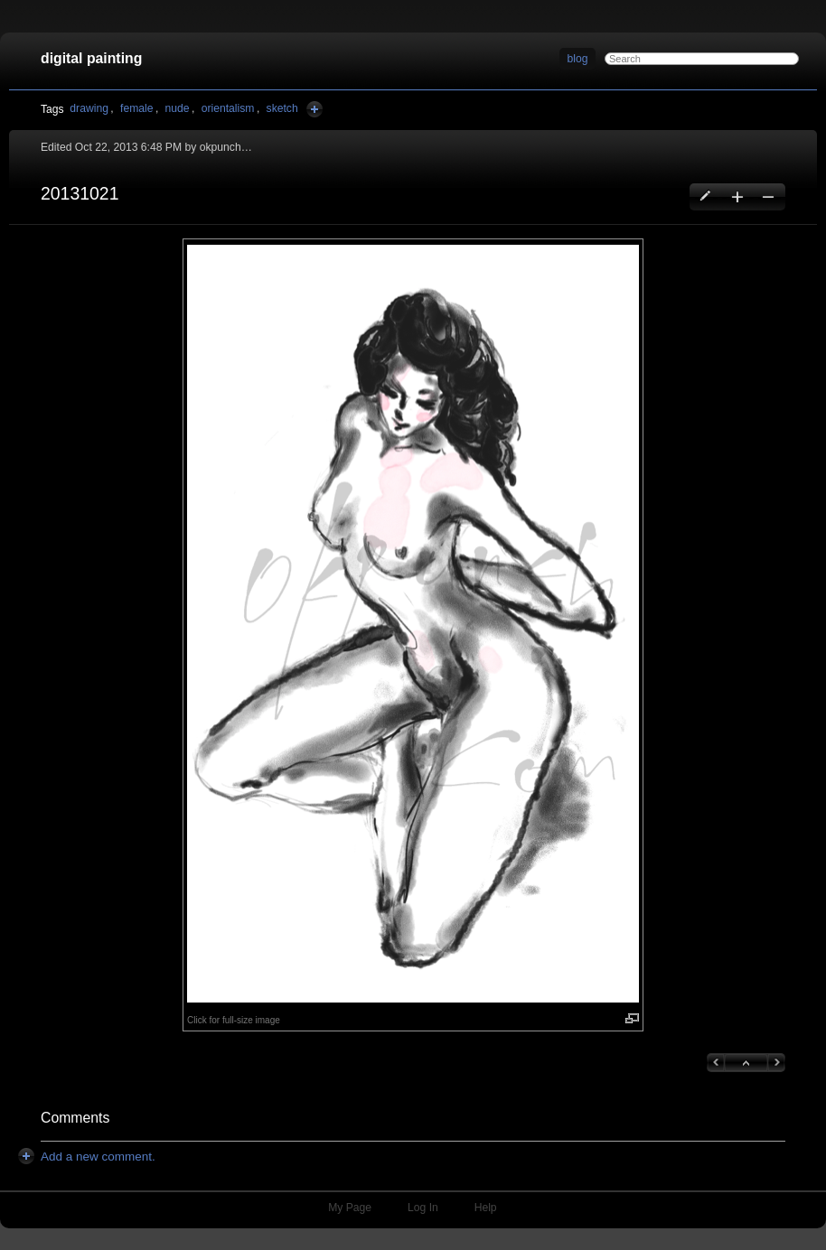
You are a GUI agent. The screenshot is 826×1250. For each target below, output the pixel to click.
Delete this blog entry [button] (768, 196)
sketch (282, 108)
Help (485, 1207)
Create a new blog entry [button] (737, 196)
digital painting (91, 58)
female (137, 108)
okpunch (220, 147)
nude (177, 108)
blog (578, 58)
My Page (349, 1207)
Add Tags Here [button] (314, 109)
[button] (413, 624)
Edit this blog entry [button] (706, 196)
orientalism (228, 108)
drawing (89, 108)
